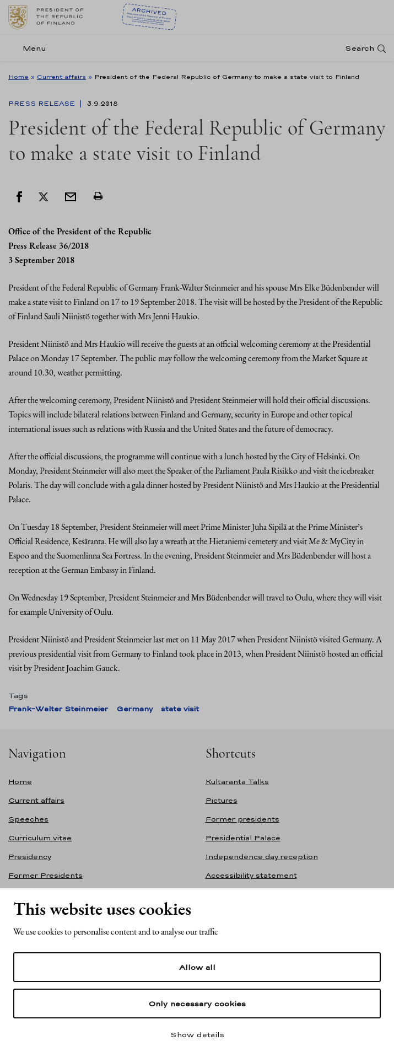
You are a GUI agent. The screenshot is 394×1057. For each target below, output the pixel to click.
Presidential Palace (243, 838)
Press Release (42, 103)
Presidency (29, 856)
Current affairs (61, 77)
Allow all (197, 967)
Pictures (222, 800)
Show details (197, 1034)
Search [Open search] (359, 48)
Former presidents (242, 819)
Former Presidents (45, 875)
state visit (180, 708)
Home (18, 77)
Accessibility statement (251, 875)
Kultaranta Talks (237, 781)
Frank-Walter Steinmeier (58, 708)
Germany (134, 708)
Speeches (28, 819)
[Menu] (30, 48)
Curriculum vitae (40, 838)
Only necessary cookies (197, 1003)
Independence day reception (262, 856)
